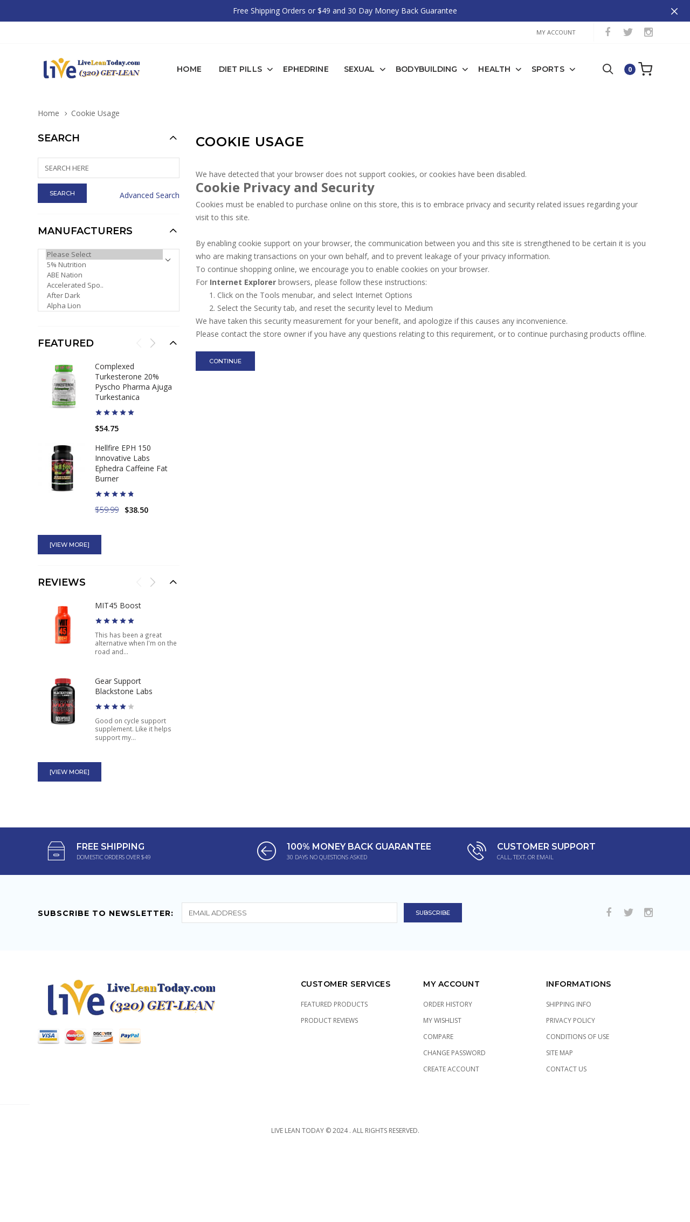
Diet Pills (240, 47)
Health (494, 47)
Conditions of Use (577, 1015)
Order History (447, 982)
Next (152, 321)
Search (59, 116)
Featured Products (334, 982)
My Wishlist (442, 998)
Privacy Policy (570, 998)
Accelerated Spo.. (104, 264)
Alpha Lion (104, 284)
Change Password (454, 1031)
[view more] (69, 523)
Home (189, 47)
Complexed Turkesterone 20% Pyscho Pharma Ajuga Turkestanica (133, 360)
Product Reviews (329, 998)
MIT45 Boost (118, 584)
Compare (438, 1015)
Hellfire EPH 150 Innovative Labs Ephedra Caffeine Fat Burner (131, 441)
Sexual (359, 47)
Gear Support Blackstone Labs (124, 664)
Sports (548, 47)
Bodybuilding (426, 47)
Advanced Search (150, 173)
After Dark (104, 274)
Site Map (559, 1031)
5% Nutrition (104, 243)
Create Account (451, 1047)
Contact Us (566, 1047)
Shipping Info (568, 982)
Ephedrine (306, 47)
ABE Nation (104, 253)
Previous (139, 321)
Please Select (104, 233)
